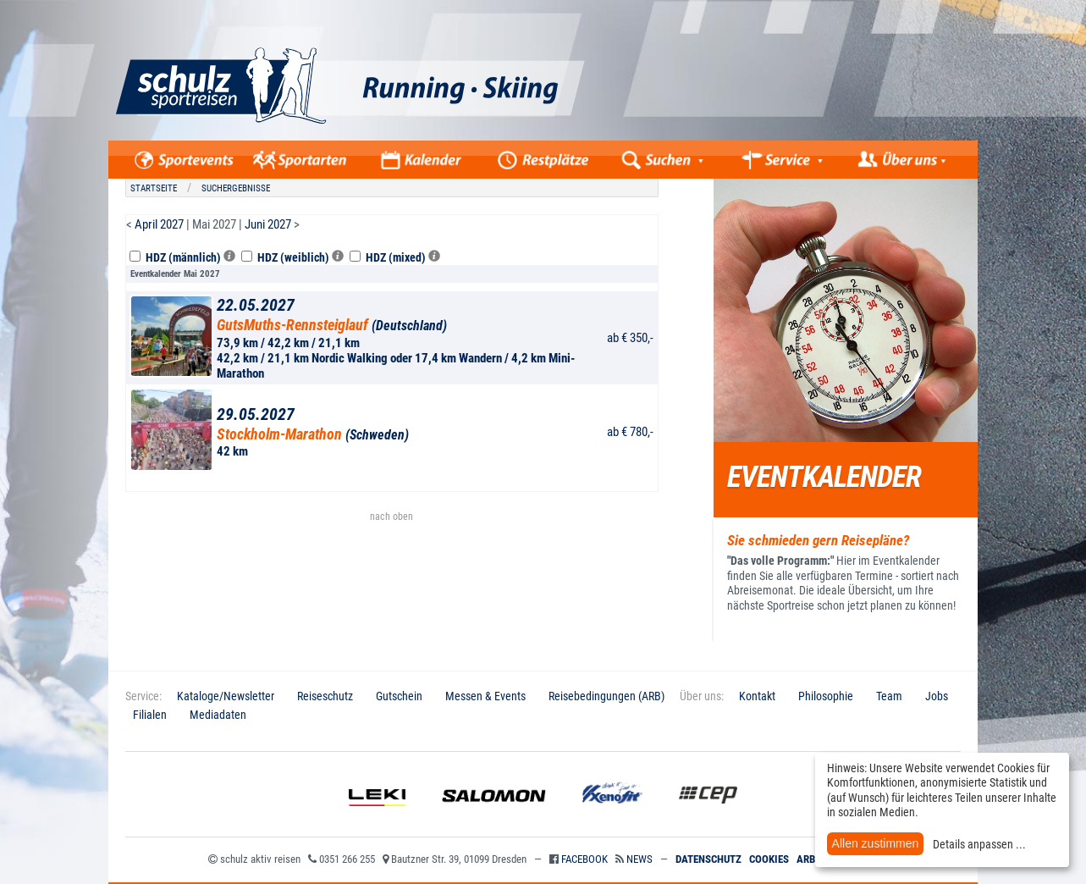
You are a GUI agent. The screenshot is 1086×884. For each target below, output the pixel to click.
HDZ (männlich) (182, 257)
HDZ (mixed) (395, 257)
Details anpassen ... (979, 844)
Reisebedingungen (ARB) (606, 696)
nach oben (391, 516)
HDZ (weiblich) (292, 257)
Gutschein (399, 696)
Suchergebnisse (235, 188)
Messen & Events (485, 696)
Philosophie (825, 696)
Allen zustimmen (875, 843)
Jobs (936, 696)
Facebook (584, 859)
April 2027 (159, 224)
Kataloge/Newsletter (225, 696)
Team (889, 696)
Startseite (153, 188)
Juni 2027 (268, 224)
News (639, 859)
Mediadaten (218, 714)
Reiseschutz (325, 696)
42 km (409, 432)
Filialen (150, 714)
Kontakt (757, 696)
